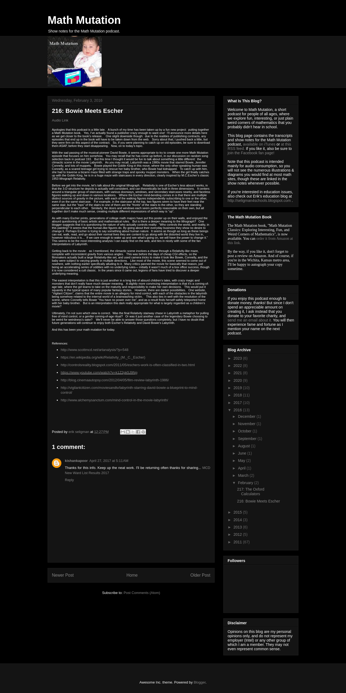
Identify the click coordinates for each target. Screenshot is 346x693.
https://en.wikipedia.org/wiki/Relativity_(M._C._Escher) (103, 357)
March (243, 475)
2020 (238, 380)
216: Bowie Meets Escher (258, 501)
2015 (238, 512)
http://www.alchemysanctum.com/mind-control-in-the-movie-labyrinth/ (114, 400)
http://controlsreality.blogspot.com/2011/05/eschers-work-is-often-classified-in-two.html (128, 365)
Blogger (199, 682)
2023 (238, 358)
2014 (238, 520)
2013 (238, 527)
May (242, 460)
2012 (238, 534)
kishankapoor (76, 461)
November (247, 424)
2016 (238, 410)
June (242, 453)
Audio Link (60, 120)
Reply (69, 480)
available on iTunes (260, 144)
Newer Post (63, 575)
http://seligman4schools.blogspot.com (259, 200)
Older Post (200, 575)
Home (132, 575)
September (247, 438)
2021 (238, 373)
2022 (238, 365)
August (244, 446)
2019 (238, 388)
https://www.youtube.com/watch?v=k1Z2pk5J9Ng (99, 372)
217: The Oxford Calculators (250, 491)
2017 (238, 402)
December (247, 416)
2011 (238, 542)
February (246, 483)
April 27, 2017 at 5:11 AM (108, 461)
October (245, 431)
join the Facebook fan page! (251, 153)
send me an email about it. (250, 320)
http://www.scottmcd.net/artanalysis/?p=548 (94, 350)
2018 (238, 395)
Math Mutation (84, 20)
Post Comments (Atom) (142, 593)
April (242, 468)
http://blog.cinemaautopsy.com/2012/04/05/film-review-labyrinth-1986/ (115, 380)
